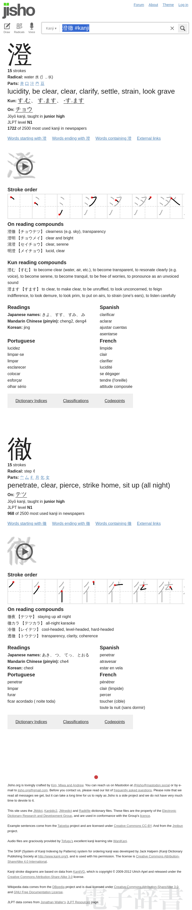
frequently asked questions (133, 790)
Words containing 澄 (114, 138)
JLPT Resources (78, 902)
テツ (21, 494)
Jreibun (177, 826)
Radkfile (84, 811)
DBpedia (58, 887)
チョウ (24, 109)
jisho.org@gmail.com (33, 790)
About (153, 5)
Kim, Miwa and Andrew (67, 785)
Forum (139, 5)
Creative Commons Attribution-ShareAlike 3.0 (146, 887)
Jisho (18, 11)
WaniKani (120, 841)
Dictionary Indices (31, 401)
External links (149, 138)
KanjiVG (79, 871)
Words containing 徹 (114, 523)
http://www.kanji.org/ (52, 856)
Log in (183, 5)
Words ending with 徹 (71, 523)
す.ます (47, 100)
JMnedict (65, 811)
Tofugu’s (67, 841)
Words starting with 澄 (27, 138)
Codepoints (115, 401)
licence (145, 816)
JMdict (37, 811)
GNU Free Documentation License (38, 892)
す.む (24, 100)
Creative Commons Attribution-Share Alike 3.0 (40, 877)
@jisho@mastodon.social (152, 785)
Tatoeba (63, 826)
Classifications (75, 401)
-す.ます (74, 100)
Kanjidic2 (50, 811)
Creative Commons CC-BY (133, 826)
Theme (168, 5)
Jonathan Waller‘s (53, 902)
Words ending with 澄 (71, 138)
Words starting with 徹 (27, 523)
